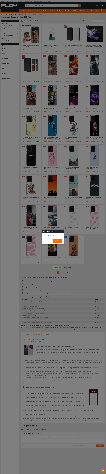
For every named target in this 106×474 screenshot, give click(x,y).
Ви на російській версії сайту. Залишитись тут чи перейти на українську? (53, 236)
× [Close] (62, 231)
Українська (58, 241)
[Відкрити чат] (103, 471)
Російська (48, 241)
